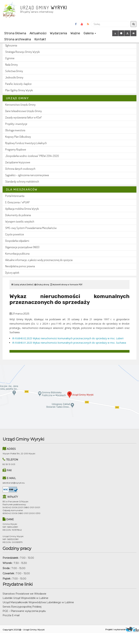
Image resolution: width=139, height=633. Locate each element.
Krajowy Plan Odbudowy (18, 136)
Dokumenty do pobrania (18, 215)
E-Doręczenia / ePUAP (17, 202)
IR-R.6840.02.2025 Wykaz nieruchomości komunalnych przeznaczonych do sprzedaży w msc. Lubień (68, 336)
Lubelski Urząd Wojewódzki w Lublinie (25, 596)
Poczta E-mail (11, 614)
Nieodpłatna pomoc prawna (20, 266)
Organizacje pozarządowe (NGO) (22, 247)
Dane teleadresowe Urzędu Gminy (23, 111)
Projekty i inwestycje (16, 124)
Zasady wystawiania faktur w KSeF (23, 117)
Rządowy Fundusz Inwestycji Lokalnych (26, 143)
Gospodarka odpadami (17, 240)
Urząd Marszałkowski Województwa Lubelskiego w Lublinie (38, 601)
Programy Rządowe (15, 149)
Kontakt (40, 39)
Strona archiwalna (17, 39)
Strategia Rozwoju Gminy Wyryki (22, 52)
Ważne (75, 33)
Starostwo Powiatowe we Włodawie (24, 592)
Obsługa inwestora (15, 130)
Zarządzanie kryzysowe (17, 162)
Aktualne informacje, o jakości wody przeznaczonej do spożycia (39, 260)
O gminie (10, 58)
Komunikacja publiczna (17, 253)
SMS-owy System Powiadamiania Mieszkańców (31, 228)
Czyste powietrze (14, 234)
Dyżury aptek (12, 272)
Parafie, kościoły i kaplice (18, 84)
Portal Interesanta (14, 196)
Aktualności (38, 33)
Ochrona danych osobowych (20, 168)
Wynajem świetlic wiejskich (19, 221)
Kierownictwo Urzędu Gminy (20, 104)
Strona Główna (15, 33)
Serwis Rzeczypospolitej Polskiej (22, 605)
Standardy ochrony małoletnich (22, 181)
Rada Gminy (11, 64)
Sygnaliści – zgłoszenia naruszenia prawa (27, 175)
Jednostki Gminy (14, 77)
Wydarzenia (58, 33)
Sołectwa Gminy (14, 71)
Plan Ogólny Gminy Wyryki (19, 90)
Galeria (90, 33)
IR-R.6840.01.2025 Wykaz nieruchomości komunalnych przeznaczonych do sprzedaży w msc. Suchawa (69, 341)
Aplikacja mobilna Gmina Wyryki (22, 208)
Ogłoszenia (11, 45)
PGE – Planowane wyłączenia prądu (24, 609)
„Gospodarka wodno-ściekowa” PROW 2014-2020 (32, 156)
